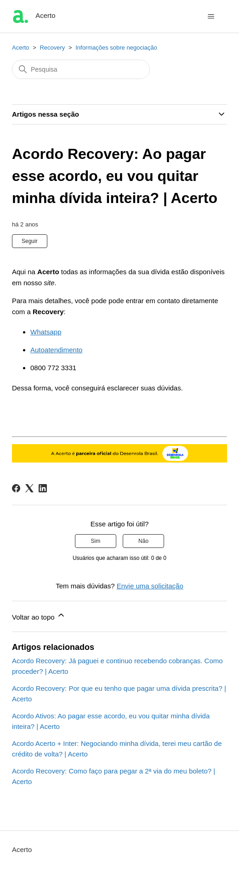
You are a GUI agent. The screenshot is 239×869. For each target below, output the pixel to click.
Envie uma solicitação (150, 586)
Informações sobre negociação (116, 47)
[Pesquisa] (80, 69)
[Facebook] (16, 488)
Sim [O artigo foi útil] (96, 541)
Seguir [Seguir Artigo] (30, 241)
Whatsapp (46, 332)
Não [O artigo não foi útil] (143, 541)
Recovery (52, 47)
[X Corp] (29, 488)
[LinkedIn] (43, 488)
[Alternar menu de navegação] (210, 16)
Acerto (20, 47)
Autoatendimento (56, 350)
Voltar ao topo (39, 615)
